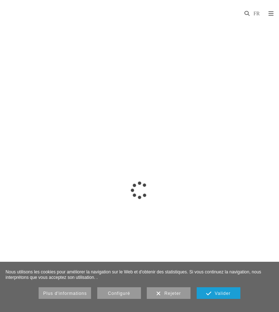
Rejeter (168, 294)
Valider (218, 294)
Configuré (119, 293)
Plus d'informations (65, 293)
